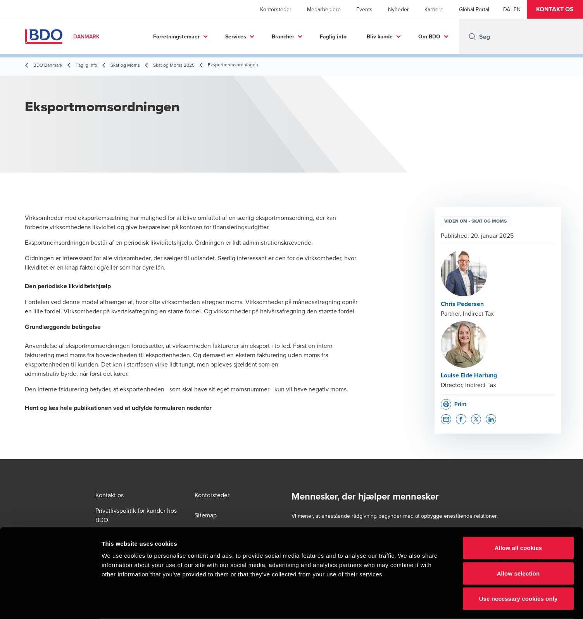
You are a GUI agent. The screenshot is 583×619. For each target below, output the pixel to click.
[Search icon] (472, 36)
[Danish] (506, 9)
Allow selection (518, 542)
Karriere (433, 9)
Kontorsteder (276, 9)
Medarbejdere (324, 9)
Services (235, 36)
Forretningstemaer (176, 36)
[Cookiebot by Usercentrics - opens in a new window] (50, 604)
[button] (555, 9)
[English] (517, 9)
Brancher (283, 36)
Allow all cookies (518, 517)
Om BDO (429, 36)
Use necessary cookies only (518, 568)
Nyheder (398, 9)
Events (364, 9)
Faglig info (333, 36)
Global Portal (474, 9)
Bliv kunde (380, 36)
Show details (407, 603)
